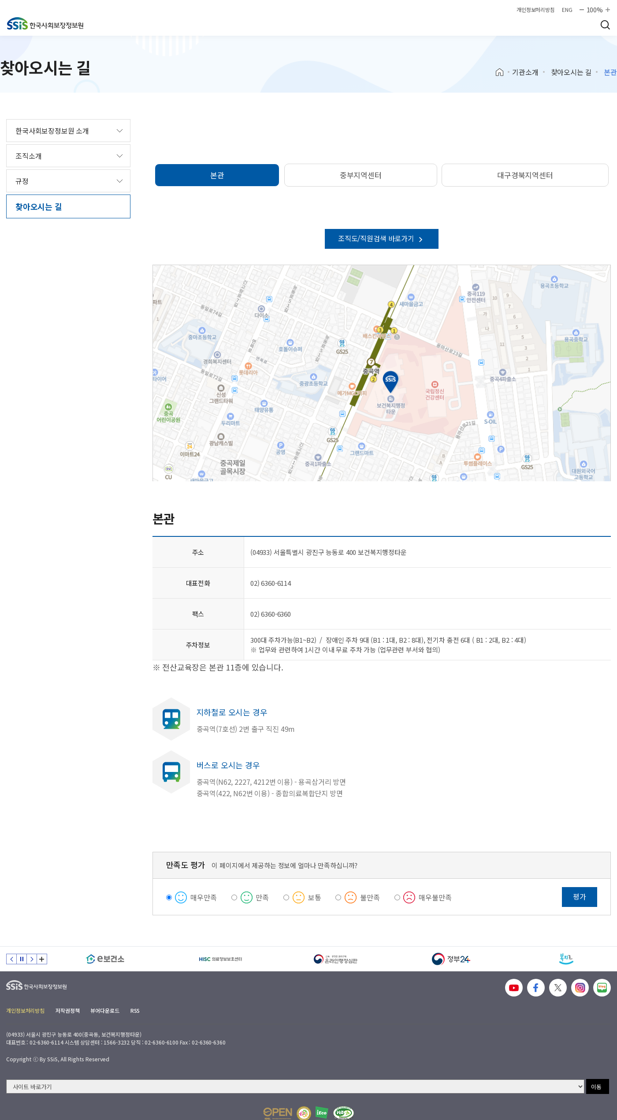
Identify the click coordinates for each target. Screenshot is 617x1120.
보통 (314, 897)
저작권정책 (67, 1010)
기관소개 (525, 71)
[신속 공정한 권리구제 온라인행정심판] (336, 959)
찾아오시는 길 (571, 71)
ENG (567, 9)
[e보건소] (105, 959)
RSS (135, 1010)
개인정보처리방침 (536, 9)
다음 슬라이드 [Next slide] (31, 959)
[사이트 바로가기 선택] (295, 1086)
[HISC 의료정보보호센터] (221, 959)
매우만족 (203, 897)
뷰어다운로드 (104, 1010)
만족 (262, 897)
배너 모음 (42, 959)
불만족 (370, 897)
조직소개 (28, 155)
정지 (21, 959)
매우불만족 (435, 897)
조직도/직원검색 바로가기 (381, 238)
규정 (22, 181)
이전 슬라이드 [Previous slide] (11, 959)
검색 (605, 25)
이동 (596, 1087)
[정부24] (451, 959)
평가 (579, 896)
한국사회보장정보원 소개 (52, 130)
